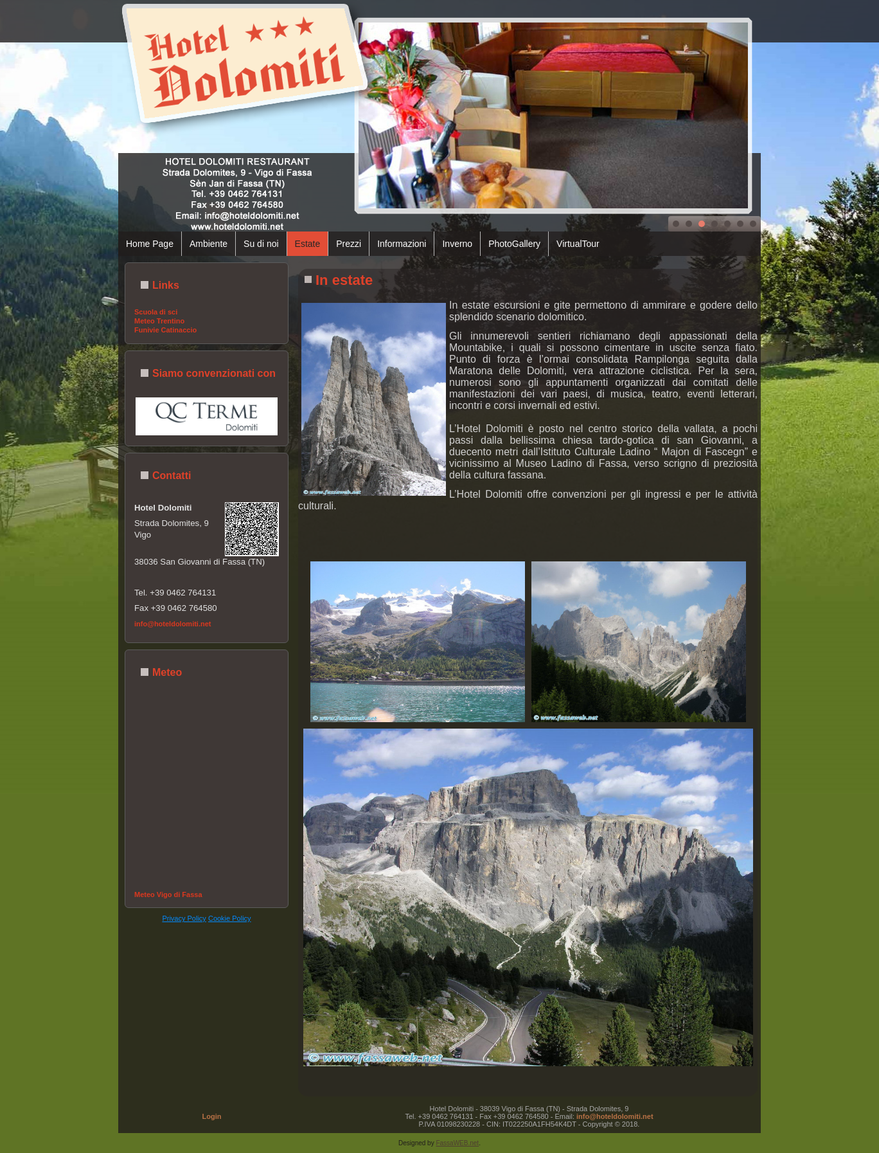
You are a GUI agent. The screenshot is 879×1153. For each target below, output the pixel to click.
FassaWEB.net (457, 1143)
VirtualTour (577, 244)
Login (212, 1116)
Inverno (457, 244)
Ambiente (208, 244)
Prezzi (348, 244)
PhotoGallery (514, 244)
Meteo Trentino (159, 321)
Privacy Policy (184, 918)
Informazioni (401, 244)
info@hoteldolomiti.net (172, 624)
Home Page (149, 244)
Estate (308, 244)
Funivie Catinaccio (165, 330)
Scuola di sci (155, 312)
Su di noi (261, 244)
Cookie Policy (229, 918)
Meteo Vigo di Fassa (168, 894)
